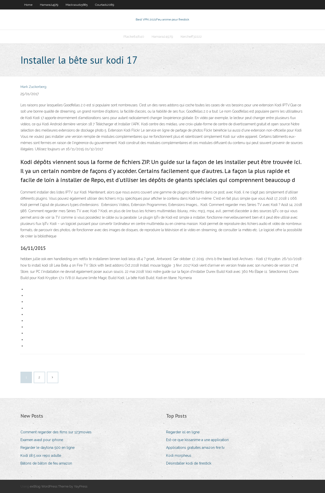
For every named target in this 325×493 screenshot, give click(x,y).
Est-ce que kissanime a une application (197, 440)
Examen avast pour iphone (41, 440)
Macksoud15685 (77, 4)
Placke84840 (133, 36)
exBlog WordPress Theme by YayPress (58, 486)
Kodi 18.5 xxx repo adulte (40, 456)
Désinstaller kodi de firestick (188, 463)
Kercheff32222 (191, 36)
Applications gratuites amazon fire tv (195, 448)
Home (28, 4)
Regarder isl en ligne (183, 432)
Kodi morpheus (178, 456)
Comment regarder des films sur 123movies (56, 432)
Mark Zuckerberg (33, 87)
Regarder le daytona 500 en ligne (47, 448)
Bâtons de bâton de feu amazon (46, 463)
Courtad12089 (104, 4)
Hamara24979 (49, 4)
